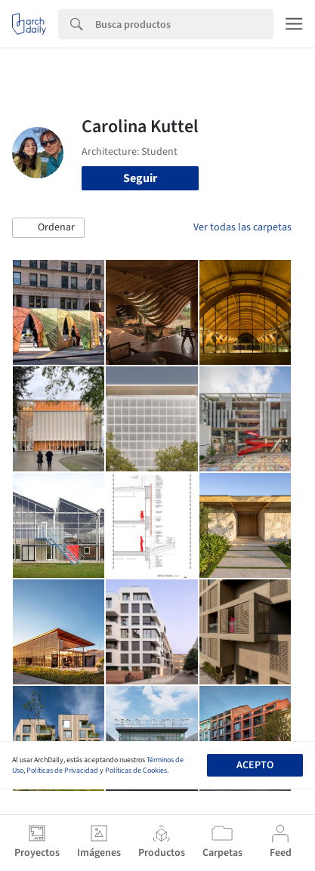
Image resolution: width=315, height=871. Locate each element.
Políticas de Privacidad (62, 770)
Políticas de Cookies (136, 770)
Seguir (140, 178)
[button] (48, 228)
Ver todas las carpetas (242, 227)
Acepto (254, 765)
